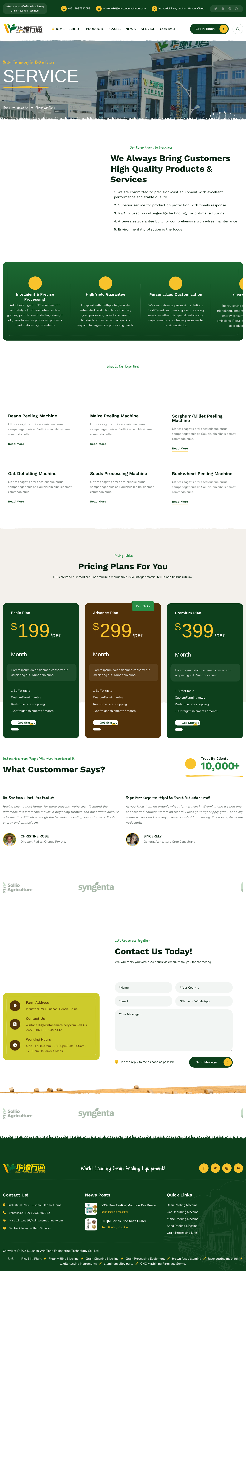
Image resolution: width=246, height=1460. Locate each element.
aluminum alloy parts (118, 1380)
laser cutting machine (223, 1375)
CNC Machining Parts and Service (163, 1380)
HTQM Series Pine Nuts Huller (123, 1337)
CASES (115, 29)
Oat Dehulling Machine (183, 1328)
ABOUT (75, 29)
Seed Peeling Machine (182, 1342)
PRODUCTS (95, 29)
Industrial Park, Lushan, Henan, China (181, 8)
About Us (22, 108)
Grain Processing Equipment (145, 1375)
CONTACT (168, 29)
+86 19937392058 (79, 8)
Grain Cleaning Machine (102, 1375)
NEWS (130, 29)
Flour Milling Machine (64, 1375)
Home (6, 108)
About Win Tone (45, 108)
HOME (59, 29)
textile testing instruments (78, 1380)
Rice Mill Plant (31, 1375)
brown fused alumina (186, 1375)
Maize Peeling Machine (183, 1335)
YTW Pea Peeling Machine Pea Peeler (129, 1321)
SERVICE (148, 29)
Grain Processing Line (182, 1349)
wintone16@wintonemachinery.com (124, 8)
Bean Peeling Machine (182, 1321)
